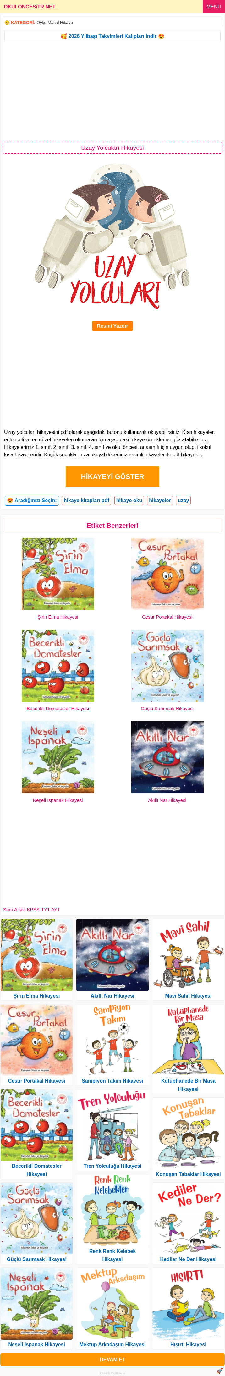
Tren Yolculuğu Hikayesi (112, 1166)
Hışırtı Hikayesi (188, 1344)
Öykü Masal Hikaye (54, 22)
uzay (183, 500)
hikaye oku (129, 500)
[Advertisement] (112, 91)
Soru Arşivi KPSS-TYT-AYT (31, 909)
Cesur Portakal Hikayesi (167, 617)
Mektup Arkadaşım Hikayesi (112, 1344)
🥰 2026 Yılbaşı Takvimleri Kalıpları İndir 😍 (112, 36)
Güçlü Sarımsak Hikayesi (167, 708)
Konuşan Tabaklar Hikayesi (188, 1174)
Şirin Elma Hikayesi (57, 617)
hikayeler (160, 500)
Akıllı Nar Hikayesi (167, 800)
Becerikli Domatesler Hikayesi (58, 708)
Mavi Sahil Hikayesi (188, 996)
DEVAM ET (112, 1359)
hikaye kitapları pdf (86, 500)
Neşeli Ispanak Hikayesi (58, 800)
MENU (213, 6)
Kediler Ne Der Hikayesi (188, 1259)
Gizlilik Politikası (112, 1373)
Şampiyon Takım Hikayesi (112, 1080)
